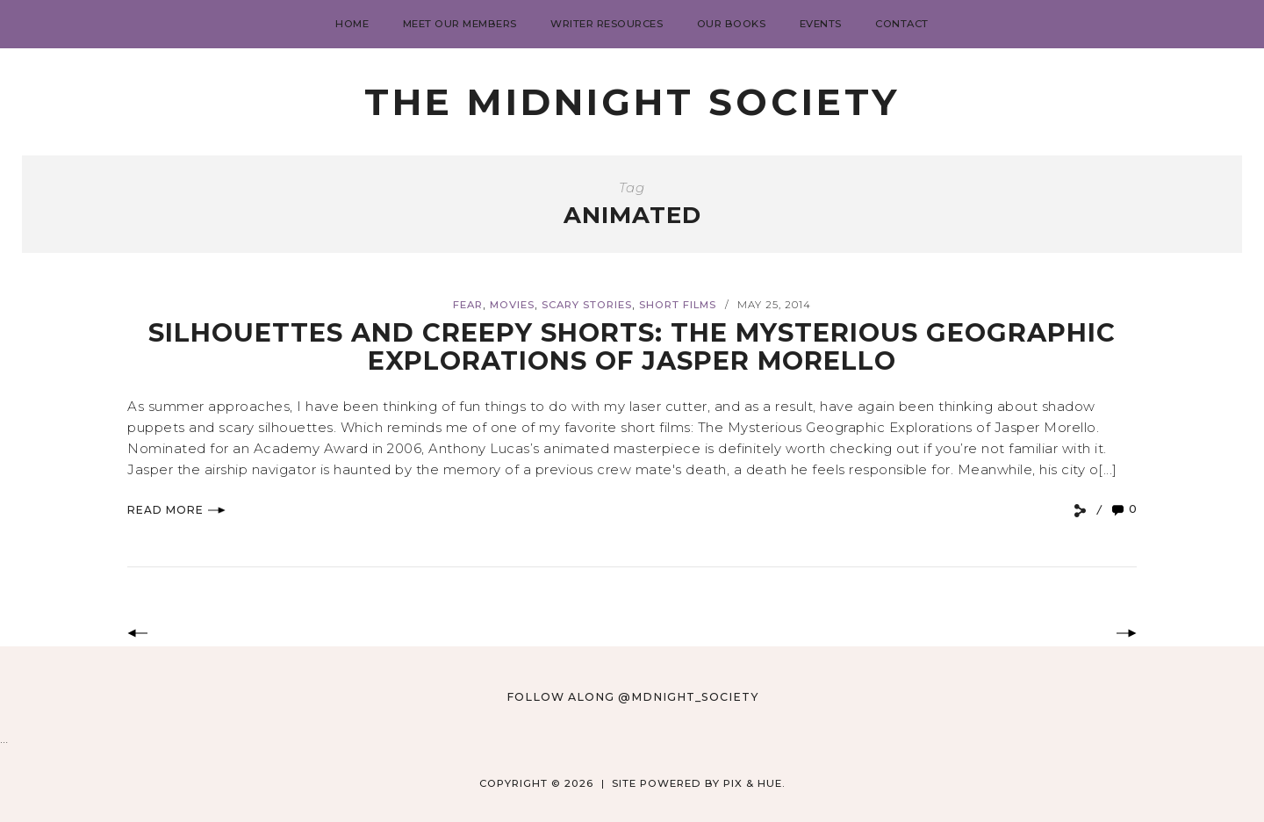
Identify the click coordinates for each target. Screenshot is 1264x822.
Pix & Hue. (754, 783)
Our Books (731, 24)
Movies (512, 305)
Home (352, 24)
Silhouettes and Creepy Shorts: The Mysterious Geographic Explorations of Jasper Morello (632, 346)
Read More (176, 509)
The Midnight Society (632, 102)
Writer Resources (606, 24)
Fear (468, 305)
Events (821, 24)
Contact (902, 24)
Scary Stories (587, 305)
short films (677, 305)
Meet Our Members (460, 24)
